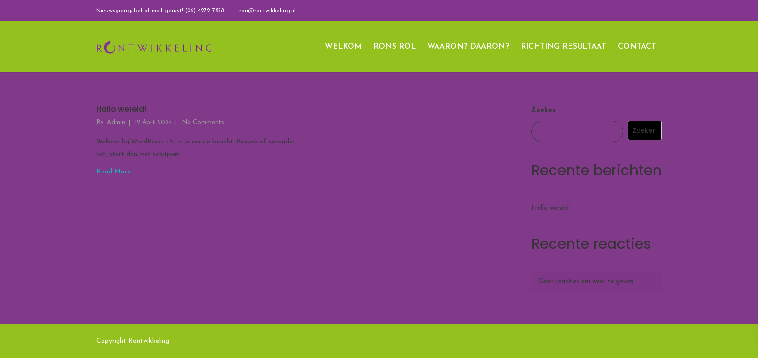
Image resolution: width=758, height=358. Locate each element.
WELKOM (343, 47)
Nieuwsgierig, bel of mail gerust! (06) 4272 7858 (160, 11)
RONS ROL (394, 47)
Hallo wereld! (121, 109)
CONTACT (637, 47)
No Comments (203, 122)
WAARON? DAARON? (468, 47)
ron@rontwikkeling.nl (267, 11)
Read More (113, 171)
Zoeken (543, 110)
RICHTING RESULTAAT (563, 47)
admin (116, 122)
